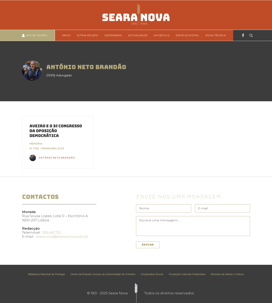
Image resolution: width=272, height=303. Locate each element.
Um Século (162, 35)
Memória (36, 143)
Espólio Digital (187, 35)
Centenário (113, 35)
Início (66, 35)
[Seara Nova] (135, 15)
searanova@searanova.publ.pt (62, 236)
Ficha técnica (216, 35)
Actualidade (138, 35)
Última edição (87, 35)
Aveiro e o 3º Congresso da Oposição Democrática (56, 131)
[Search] (250, 35)
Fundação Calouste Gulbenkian (187, 274)
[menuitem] (67, 35)
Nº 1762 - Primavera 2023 (47, 148)
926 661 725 (51, 232)
